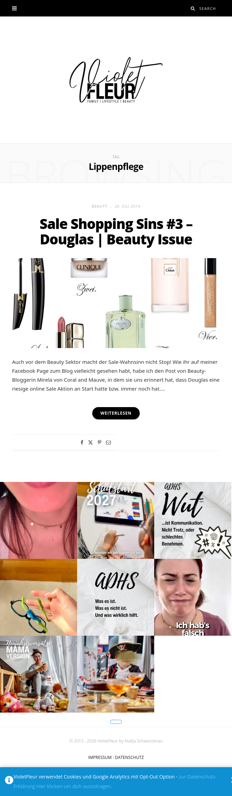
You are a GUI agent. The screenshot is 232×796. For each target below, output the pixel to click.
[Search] (193, 8)
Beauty (99, 206)
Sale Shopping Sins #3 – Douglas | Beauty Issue (116, 231)
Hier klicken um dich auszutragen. (74, 786)
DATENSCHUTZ (129, 757)
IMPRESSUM (100, 757)
